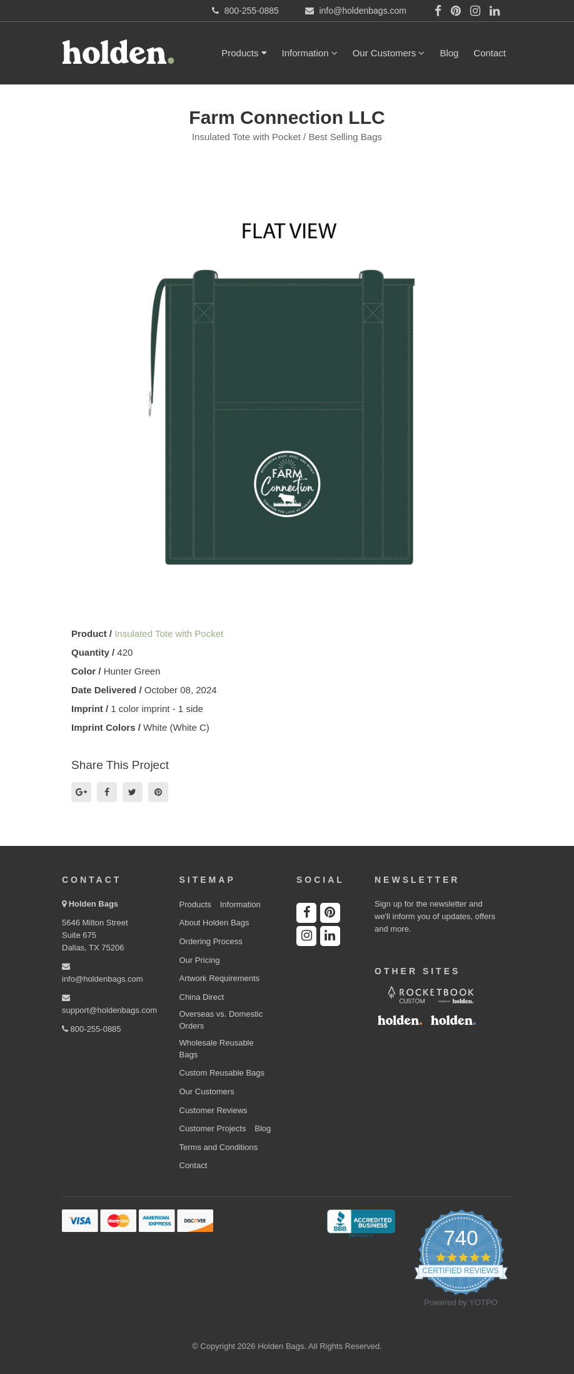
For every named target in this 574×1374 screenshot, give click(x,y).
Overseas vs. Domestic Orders (221, 1019)
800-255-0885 (91, 1029)
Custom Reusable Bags (222, 1072)
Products (243, 53)
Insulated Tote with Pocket (168, 633)
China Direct (201, 997)
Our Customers (389, 53)
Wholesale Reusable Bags (216, 1048)
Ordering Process (211, 941)
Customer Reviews (213, 1110)
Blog (449, 53)
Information (310, 53)
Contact (489, 53)
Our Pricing (199, 960)
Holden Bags (93, 903)
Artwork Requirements (219, 978)
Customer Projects (212, 1128)
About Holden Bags (214, 922)
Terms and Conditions (218, 1147)
